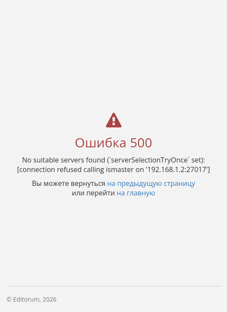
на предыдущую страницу (151, 183)
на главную (136, 192)
